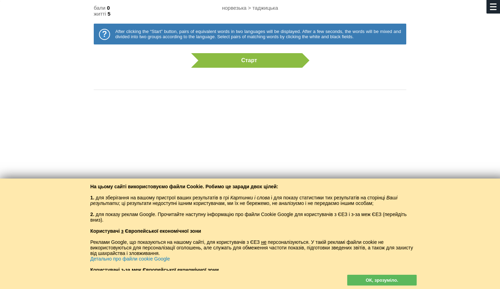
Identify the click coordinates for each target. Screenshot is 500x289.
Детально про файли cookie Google (130, 259)
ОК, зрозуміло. (382, 280)
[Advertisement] (250, 151)
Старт (246, 60)
